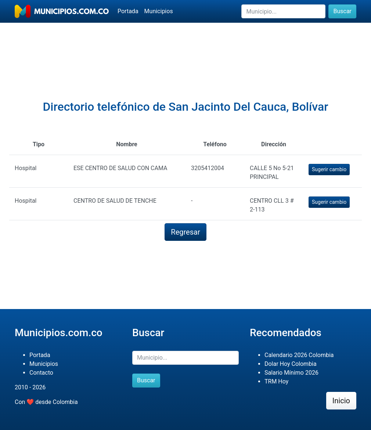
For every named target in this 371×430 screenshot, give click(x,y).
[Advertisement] (185, 48)
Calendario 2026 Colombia (299, 355)
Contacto (41, 372)
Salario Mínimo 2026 (291, 372)
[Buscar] (283, 11)
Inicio (341, 400)
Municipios (158, 11)
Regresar (185, 232)
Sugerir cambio (329, 169)
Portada (128, 11)
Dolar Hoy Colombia (290, 363)
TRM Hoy (276, 381)
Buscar (342, 11)
